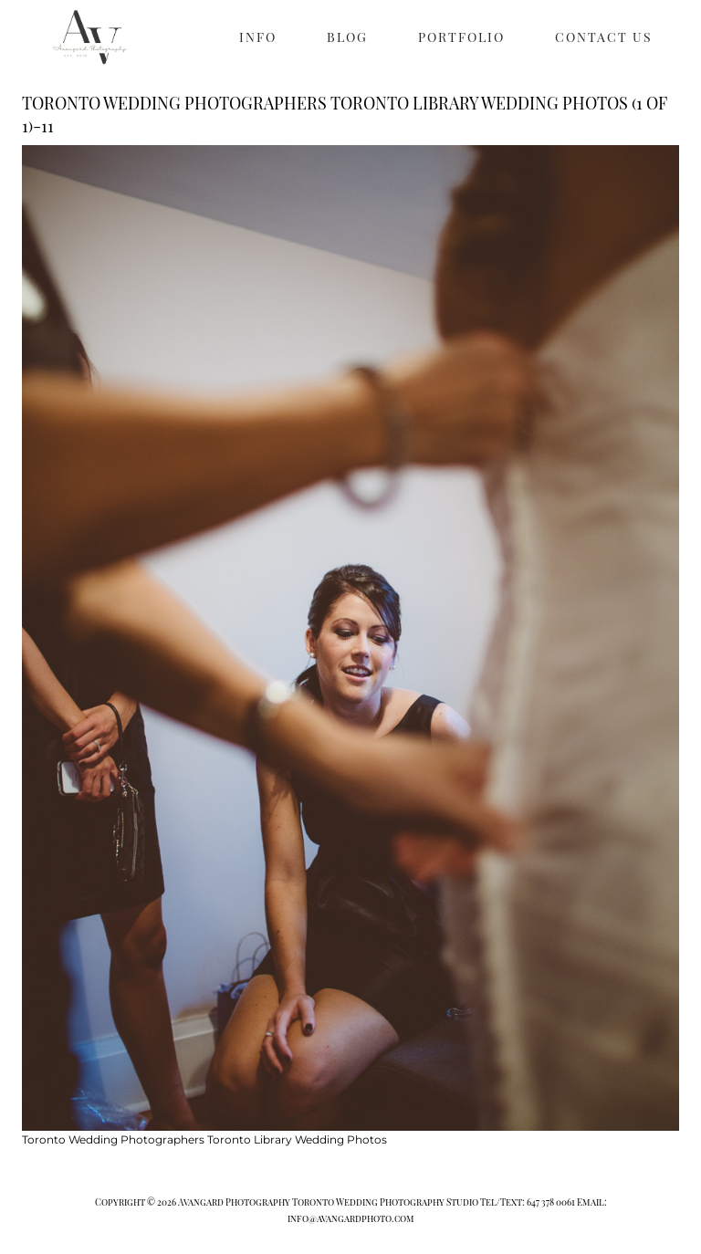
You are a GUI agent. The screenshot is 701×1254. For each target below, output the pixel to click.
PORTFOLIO (461, 37)
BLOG (347, 37)
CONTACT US (604, 37)
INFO (258, 37)
